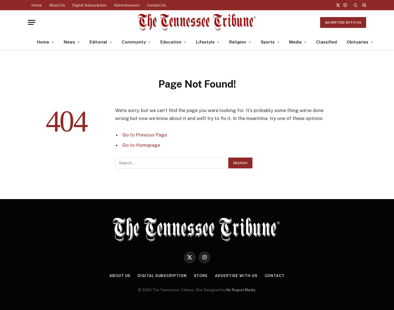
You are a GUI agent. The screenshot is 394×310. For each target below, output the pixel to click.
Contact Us (156, 5)
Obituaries (357, 42)
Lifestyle (205, 42)
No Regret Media (240, 290)
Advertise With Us (343, 22)
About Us (57, 5)
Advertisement (127, 5)
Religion (237, 42)
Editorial (98, 42)
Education (170, 42)
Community (134, 42)
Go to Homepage (141, 145)
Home (37, 5)
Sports (268, 42)
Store (201, 276)
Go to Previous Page (144, 135)
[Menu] (31, 22)
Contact (275, 276)
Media (295, 42)
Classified (326, 42)
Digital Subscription (89, 5)
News (69, 42)
